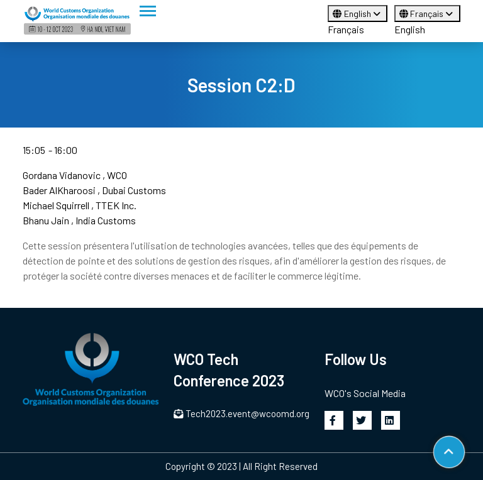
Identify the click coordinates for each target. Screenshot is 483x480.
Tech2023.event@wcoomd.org (241, 413)
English (357, 13)
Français (346, 29)
